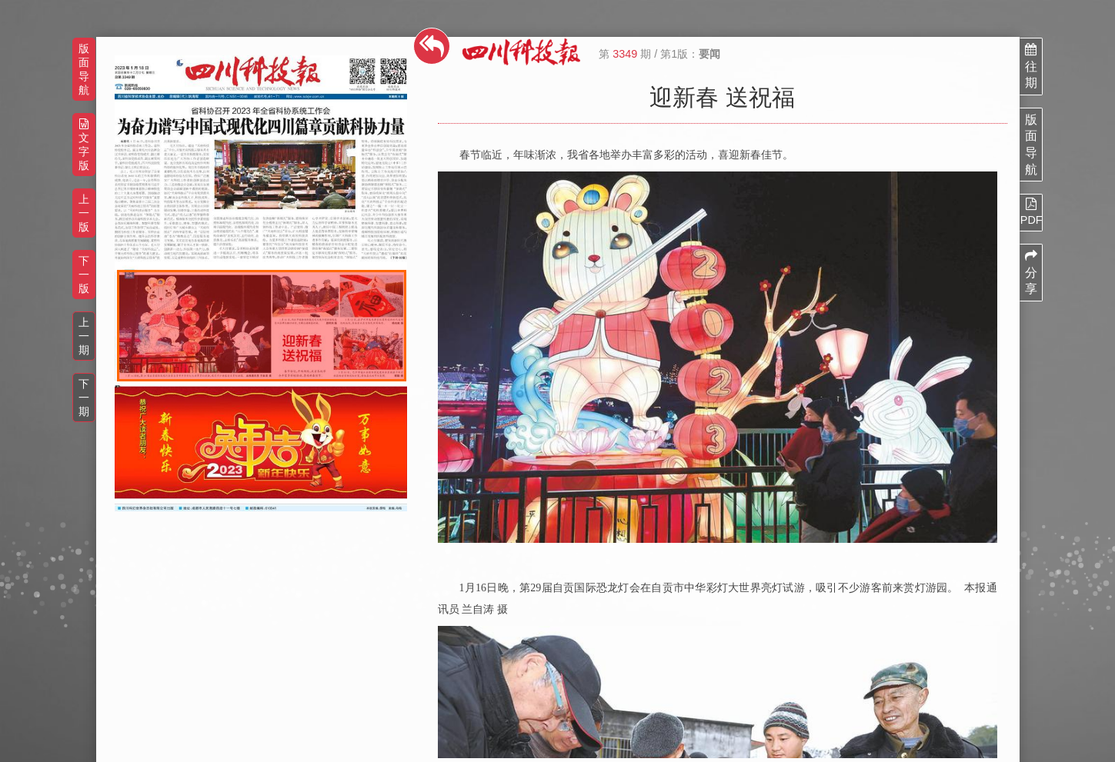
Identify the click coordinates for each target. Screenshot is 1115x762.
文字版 (83, 144)
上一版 (83, 213)
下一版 (83, 274)
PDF (1031, 211)
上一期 (83, 336)
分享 (1031, 272)
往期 (1031, 66)
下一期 (83, 398)
